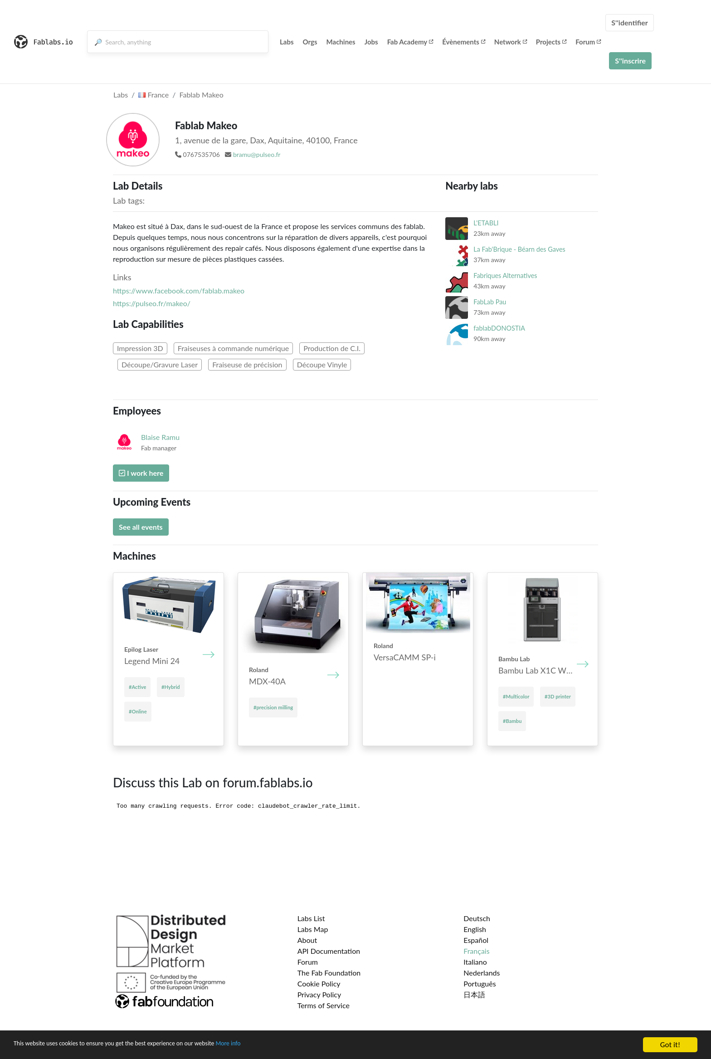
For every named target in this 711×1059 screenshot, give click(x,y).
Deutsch (476, 918)
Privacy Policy (319, 994)
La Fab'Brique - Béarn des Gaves (519, 249)
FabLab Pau (489, 302)
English (474, 929)
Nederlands (481, 972)
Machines (341, 42)
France (153, 94)
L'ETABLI (485, 223)
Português (479, 983)
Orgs (310, 42)
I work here (141, 472)
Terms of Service (323, 1005)
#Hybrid (170, 687)
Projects (551, 42)
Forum (588, 42)
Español (475, 940)
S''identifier (629, 22)
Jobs (371, 42)
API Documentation (328, 951)
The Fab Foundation (329, 972)
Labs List (311, 918)
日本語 (474, 994)
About (307, 940)
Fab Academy (410, 42)
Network (510, 42)
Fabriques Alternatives (505, 275)
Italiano (475, 961)
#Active (137, 687)
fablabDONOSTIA (499, 328)
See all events (141, 526)
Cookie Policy (319, 983)
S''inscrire (630, 60)
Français (476, 951)
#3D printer (558, 696)
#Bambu (512, 721)
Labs (287, 42)
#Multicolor (516, 696)
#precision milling (273, 707)
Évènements (463, 42)
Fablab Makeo (202, 94)
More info (278, 1045)
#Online (138, 711)
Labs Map (312, 929)
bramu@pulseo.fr (256, 154)
